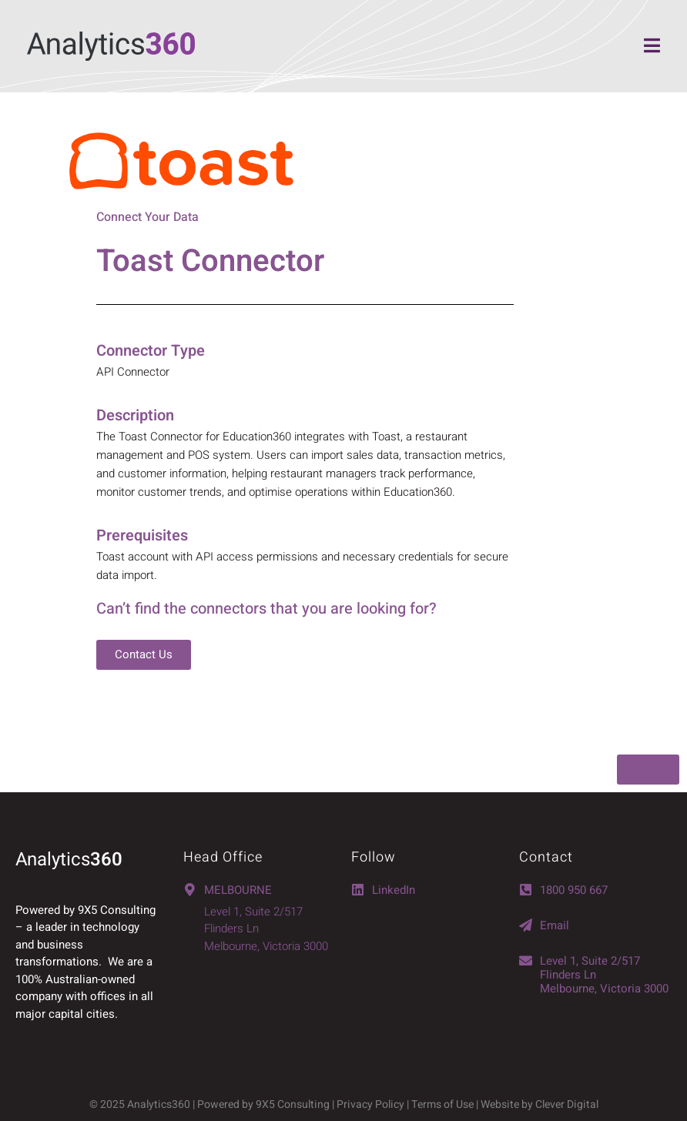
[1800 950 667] (525, 889)
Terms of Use (443, 1104)
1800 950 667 (574, 890)
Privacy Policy (370, 1104)
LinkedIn (393, 890)
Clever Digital (566, 1104)
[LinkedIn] (357, 889)
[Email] (525, 925)
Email (554, 925)
